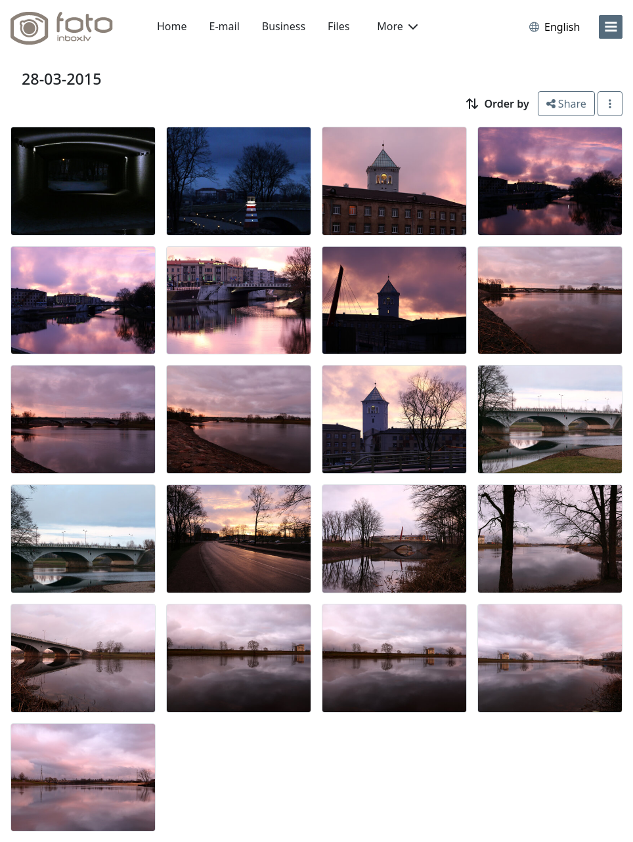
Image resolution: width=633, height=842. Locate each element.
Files (338, 26)
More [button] (397, 26)
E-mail (224, 26)
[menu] (610, 27)
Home (172, 26)
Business (283, 26)
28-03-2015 (61, 78)
